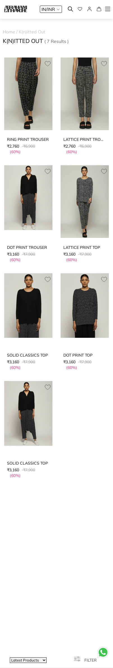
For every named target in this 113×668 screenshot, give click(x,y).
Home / (11, 32)
